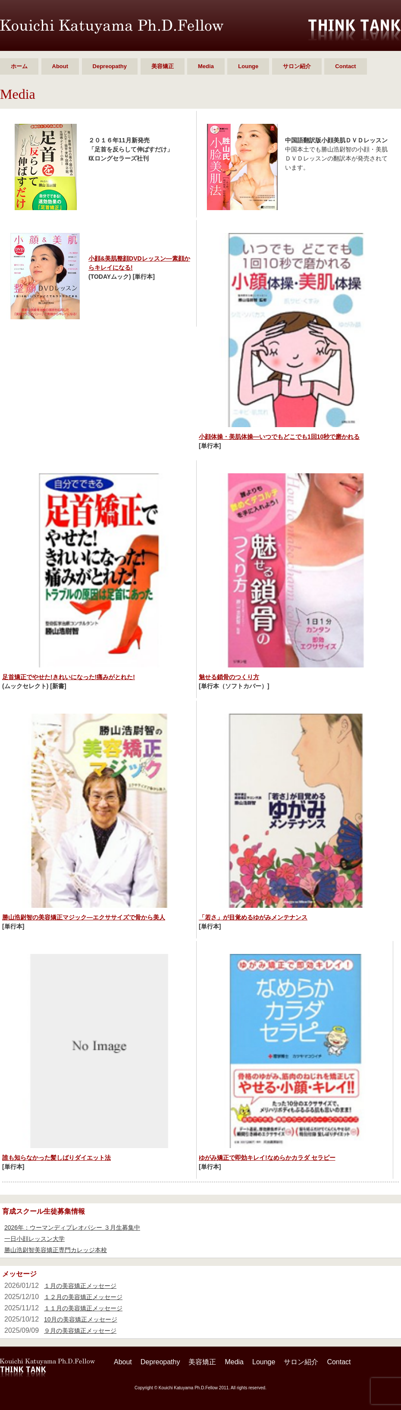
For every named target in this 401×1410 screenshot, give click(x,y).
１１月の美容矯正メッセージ (83, 1308)
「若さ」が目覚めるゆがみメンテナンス (253, 917)
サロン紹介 (297, 66)
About (60, 66)
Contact (345, 66)
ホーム (19, 66)
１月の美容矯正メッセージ (80, 1285)
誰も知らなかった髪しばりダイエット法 (56, 1157)
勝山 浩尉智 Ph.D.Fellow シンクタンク (111, 26)
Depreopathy (110, 66)
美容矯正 (162, 66)
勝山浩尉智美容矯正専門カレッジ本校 (55, 1249)
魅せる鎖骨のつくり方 (229, 677)
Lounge (248, 66)
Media (206, 66)
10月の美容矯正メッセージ (80, 1319)
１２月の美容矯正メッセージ (83, 1297)
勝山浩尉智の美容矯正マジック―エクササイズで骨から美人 (83, 917)
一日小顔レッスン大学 (34, 1238)
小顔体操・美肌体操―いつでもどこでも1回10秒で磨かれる (279, 436)
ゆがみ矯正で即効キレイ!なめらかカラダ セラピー (267, 1157)
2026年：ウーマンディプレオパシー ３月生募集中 (72, 1227)
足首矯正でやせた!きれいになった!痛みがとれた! (68, 677)
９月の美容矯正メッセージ (80, 1330)
